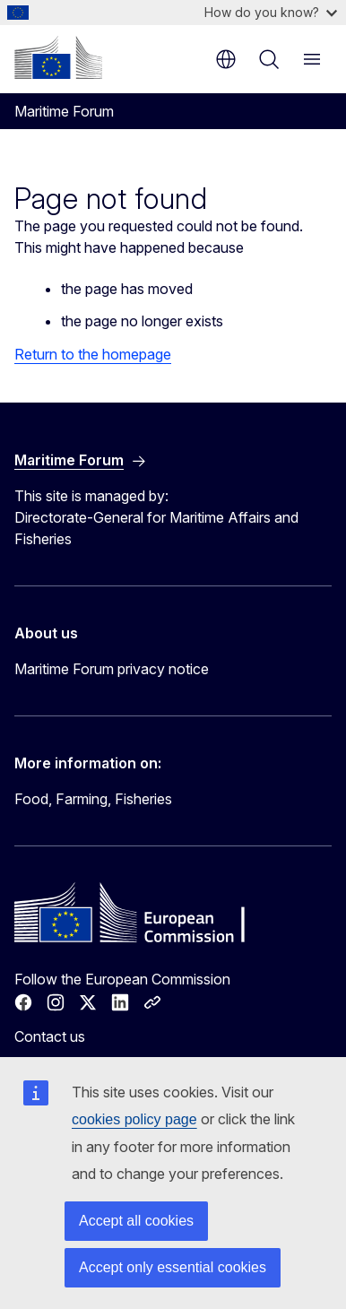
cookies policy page (134, 1119)
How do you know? (270, 12)
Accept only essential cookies (172, 1267)
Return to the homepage (92, 354)
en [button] (226, 59)
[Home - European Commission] (58, 57)
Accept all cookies (136, 1220)
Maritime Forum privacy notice (111, 669)
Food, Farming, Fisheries (93, 799)
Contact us (49, 1036)
